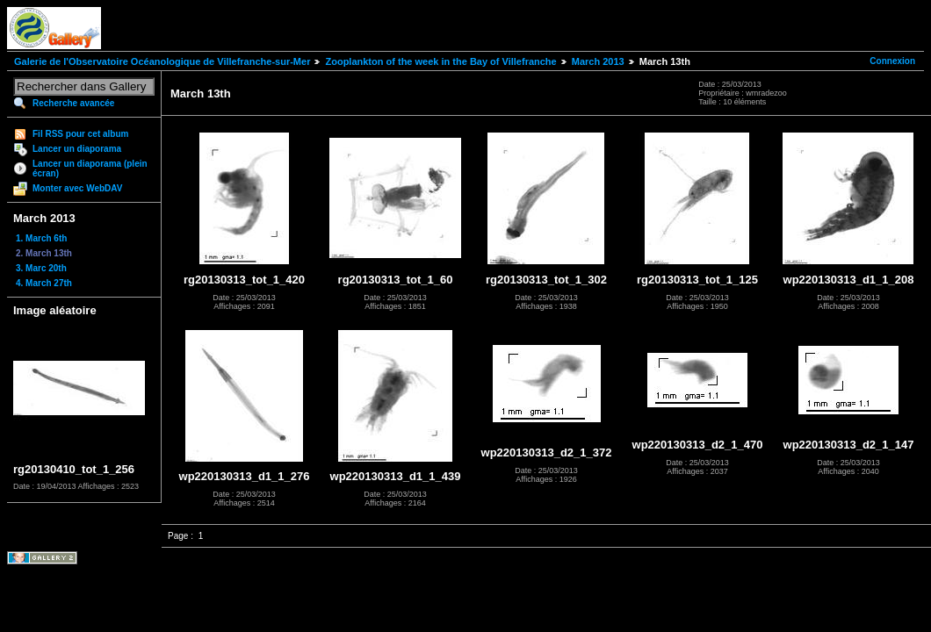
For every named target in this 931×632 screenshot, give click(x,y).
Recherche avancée (73, 103)
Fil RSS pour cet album (80, 134)
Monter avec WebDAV (77, 188)
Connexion (892, 61)
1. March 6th (41, 238)
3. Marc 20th (41, 268)
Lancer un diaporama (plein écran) (90, 168)
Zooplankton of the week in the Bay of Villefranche (440, 61)
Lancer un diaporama (76, 149)
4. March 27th (44, 283)
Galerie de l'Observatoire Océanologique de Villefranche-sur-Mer (162, 61)
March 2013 (598, 61)
